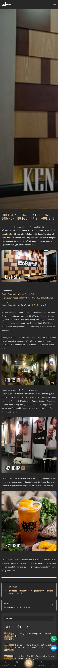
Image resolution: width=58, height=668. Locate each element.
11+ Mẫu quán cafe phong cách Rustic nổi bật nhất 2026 (34, 635)
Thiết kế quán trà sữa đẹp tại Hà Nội (18, 294)
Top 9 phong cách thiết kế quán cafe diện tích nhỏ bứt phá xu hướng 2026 (34, 657)
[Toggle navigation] (54, 4)
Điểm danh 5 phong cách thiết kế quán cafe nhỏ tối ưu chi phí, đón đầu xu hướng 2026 (33, 646)
